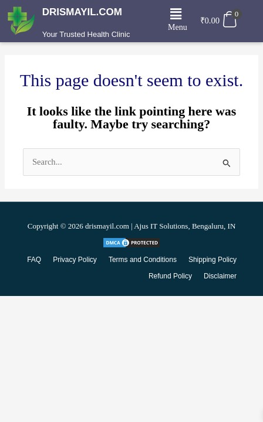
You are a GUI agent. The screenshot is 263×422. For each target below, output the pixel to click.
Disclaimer (220, 276)
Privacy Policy (75, 260)
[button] (176, 15)
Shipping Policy (212, 260)
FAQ (34, 260)
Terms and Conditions (143, 260)
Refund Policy (170, 276)
